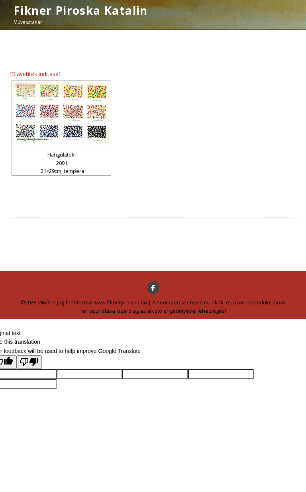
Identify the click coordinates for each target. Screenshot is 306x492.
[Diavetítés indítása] (35, 74)
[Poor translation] (29, 362)
